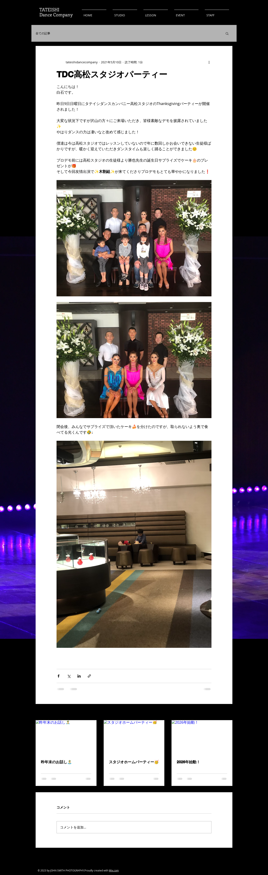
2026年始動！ (188, 762)
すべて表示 (225, 712)
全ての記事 (43, 33)
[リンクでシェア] (89, 676)
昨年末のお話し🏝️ (56, 762)
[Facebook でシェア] (59, 676)
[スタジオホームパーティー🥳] (134, 737)
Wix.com (114, 870)
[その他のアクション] (208, 62)
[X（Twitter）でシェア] (69, 676)
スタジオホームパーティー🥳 (134, 762)
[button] (227, 33)
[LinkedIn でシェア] (79, 676)
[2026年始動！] (202, 737)
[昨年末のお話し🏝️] (66, 737)
